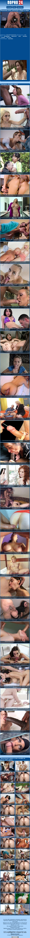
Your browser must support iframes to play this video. (15, 23)
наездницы (7, 36)
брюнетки (14, 36)
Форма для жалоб (15, 934)
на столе (9, 37)
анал (19, 36)
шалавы (25, 36)
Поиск (14, 7)
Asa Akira (10, 38)
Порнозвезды (20, 7)
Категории (9, 7)
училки (3, 37)
